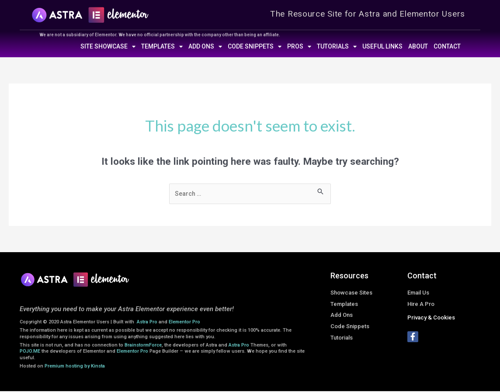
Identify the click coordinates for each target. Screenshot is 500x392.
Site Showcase (107, 46)
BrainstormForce (143, 346)
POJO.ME (30, 352)
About (418, 46)
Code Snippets (254, 46)
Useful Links (382, 46)
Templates (162, 46)
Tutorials (337, 46)
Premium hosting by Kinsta (75, 367)
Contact (447, 46)
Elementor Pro (184, 323)
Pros (299, 46)
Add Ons (205, 46)
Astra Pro (148, 323)
